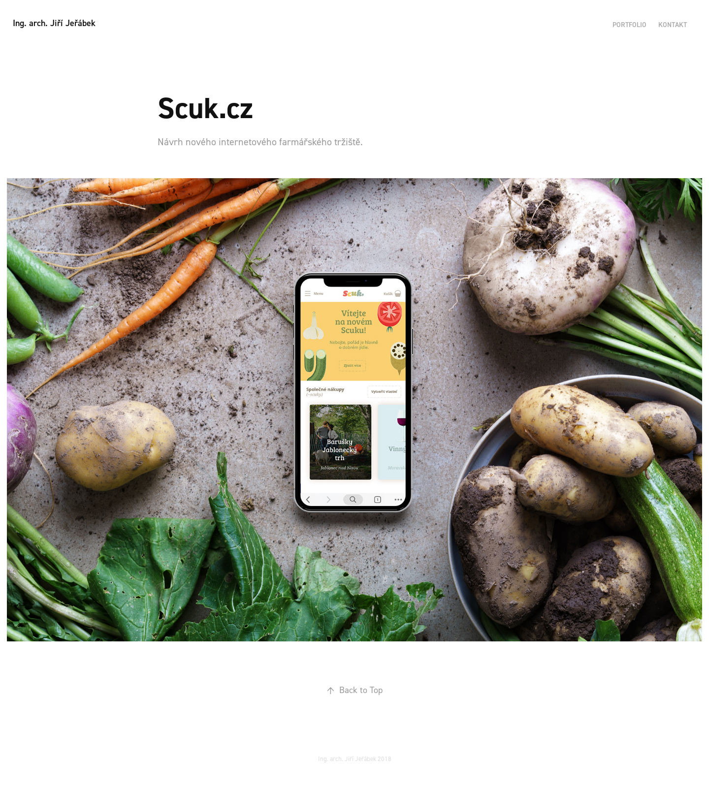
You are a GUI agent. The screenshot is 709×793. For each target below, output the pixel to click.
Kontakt (672, 24)
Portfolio (629, 24)
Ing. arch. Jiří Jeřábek (54, 23)
